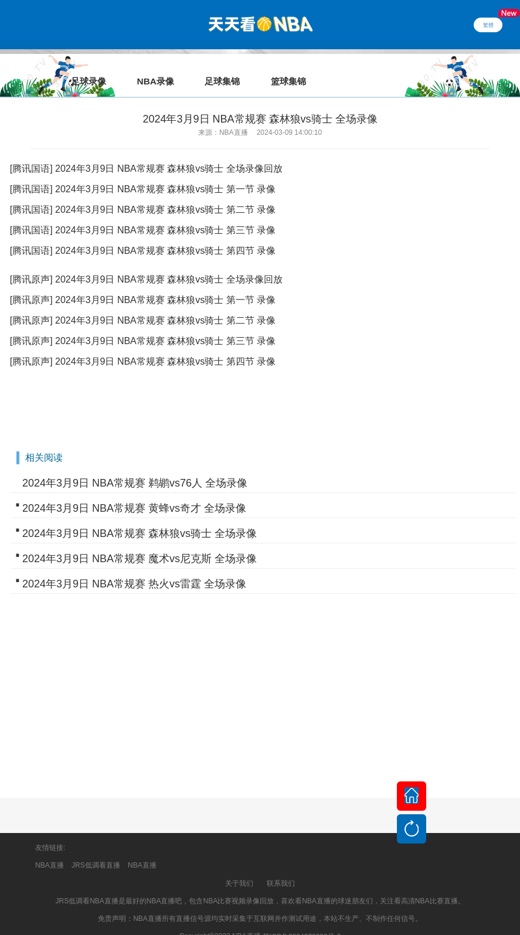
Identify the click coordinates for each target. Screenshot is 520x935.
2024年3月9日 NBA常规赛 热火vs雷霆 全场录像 (134, 567)
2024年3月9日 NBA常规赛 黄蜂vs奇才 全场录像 (134, 492)
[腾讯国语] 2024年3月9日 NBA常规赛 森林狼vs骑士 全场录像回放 (146, 152)
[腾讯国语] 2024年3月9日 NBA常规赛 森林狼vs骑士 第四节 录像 (143, 234)
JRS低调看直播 (96, 849)
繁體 (488, 25)
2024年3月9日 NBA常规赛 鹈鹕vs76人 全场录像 (134, 466)
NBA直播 (49, 849)
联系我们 (281, 867)
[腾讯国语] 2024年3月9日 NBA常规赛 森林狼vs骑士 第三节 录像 (143, 214)
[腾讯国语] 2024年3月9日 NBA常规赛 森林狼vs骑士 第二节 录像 (143, 193)
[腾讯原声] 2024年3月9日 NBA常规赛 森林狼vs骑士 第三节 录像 (143, 324)
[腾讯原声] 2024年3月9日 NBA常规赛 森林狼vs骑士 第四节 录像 (143, 345)
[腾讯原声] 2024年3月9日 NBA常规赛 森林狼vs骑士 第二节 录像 (143, 304)
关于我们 (239, 867)
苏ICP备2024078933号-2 (302, 920)
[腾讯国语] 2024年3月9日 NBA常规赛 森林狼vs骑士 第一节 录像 (143, 173)
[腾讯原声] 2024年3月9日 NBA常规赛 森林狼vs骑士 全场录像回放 (146, 263)
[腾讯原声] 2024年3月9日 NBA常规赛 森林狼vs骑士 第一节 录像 (143, 283)
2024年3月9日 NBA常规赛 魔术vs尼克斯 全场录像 (139, 542)
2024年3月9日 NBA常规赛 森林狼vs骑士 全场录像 (139, 517)
